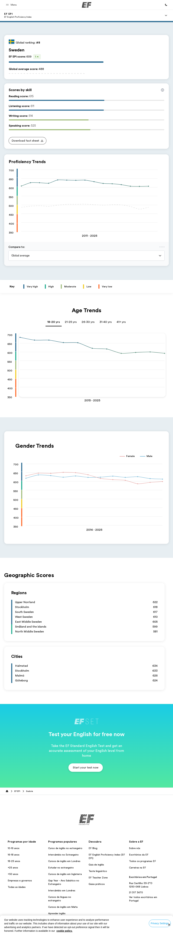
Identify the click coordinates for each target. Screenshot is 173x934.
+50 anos (13, 874)
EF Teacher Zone (98, 877)
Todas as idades (17, 887)
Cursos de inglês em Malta (63, 907)
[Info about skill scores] (162, 90)
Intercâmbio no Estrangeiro (63, 854)
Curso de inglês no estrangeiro (65, 848)
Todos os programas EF (142, 861)
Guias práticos (97, 884)
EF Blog (93, 848)
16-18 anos (13, 854)
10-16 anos (13, 848)
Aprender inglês (56, 913)
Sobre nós (134, 848)
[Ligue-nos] (166, 4)
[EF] (86, 5)
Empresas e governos (20, 880)
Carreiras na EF (137, 867)
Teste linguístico (98, 871)
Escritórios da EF (138, 854)
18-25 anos (14, 861)
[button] (12, 5)
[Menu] (166, 15)
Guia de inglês (96, 864)
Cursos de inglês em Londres (64, 861)
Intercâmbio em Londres (61, 890)
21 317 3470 (136, 892)
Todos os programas (59, 919)
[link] (18, 15)
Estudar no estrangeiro (61, 867)
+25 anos (13, 867)
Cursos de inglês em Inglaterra (65, 874)
